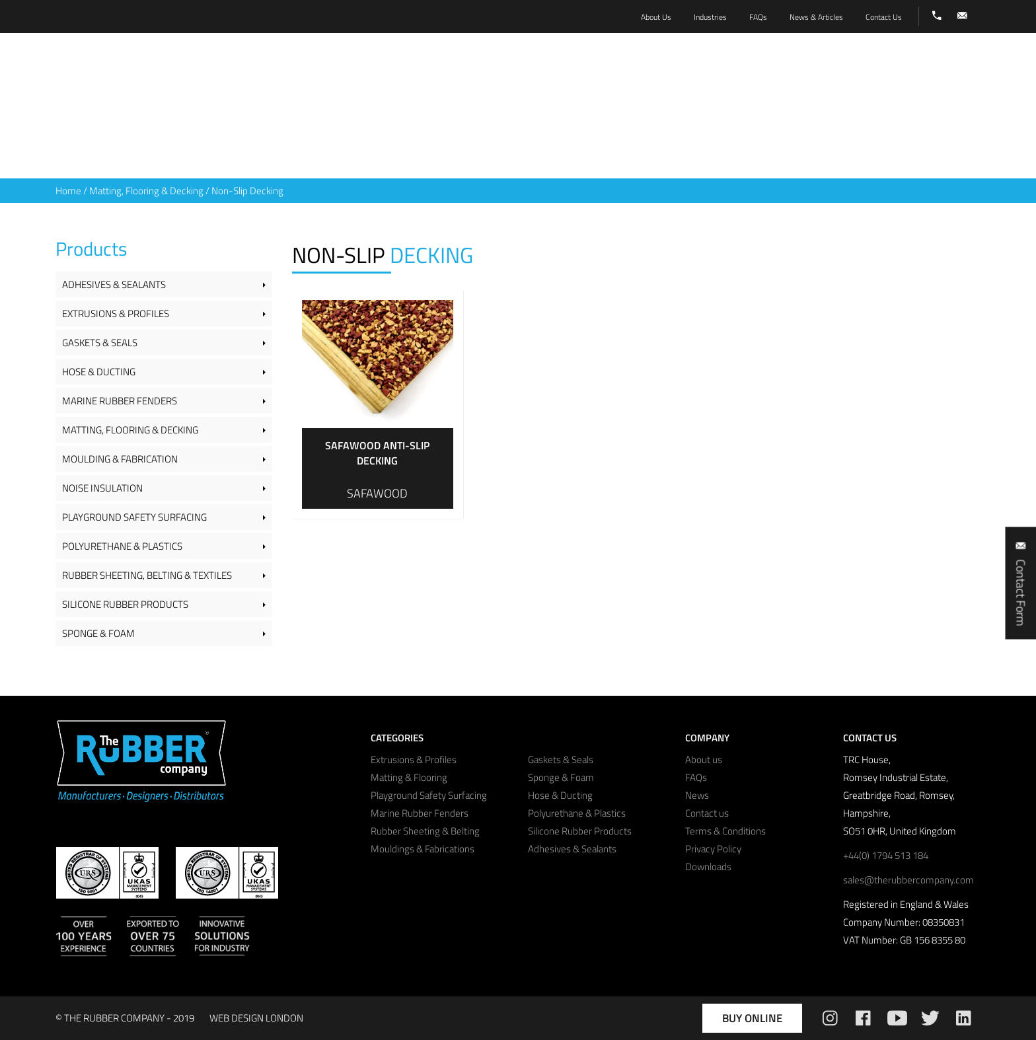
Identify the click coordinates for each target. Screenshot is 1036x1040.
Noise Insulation (102, 488)
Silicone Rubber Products (125, 604)
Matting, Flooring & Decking (146, 190)
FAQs (696, 777)
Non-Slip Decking (247, 190)
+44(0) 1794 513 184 (885, 855)
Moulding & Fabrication (120, 458)
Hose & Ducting (98, 371)
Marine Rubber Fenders (119, 400)
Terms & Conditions (725, 830)
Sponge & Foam (98, 633)
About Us (656, 17)
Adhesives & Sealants (114, 284)
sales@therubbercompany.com (908, 879)
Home (68, 190)
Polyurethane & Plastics (122, 546)
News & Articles (816, 17)
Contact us (707, 813)
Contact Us (884, 17)
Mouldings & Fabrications (422, 848)
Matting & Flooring (409, 777)
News (697, 795)
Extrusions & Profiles (115, 313)
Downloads (708, 866)
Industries (710, 17)
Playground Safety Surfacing (134, 517)
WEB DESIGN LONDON (256, 1017)
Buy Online (752, 1018)
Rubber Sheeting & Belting (425, 830)
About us (703, 759)
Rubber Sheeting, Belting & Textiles (147, 575)
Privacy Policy (713, 848)
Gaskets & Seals (99, 342)
